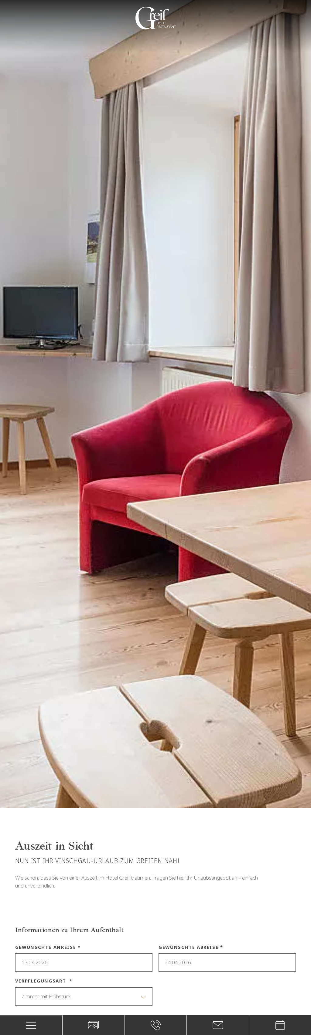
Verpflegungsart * (43, 981)
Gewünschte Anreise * (48, 947)
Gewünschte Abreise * (191, 947)
